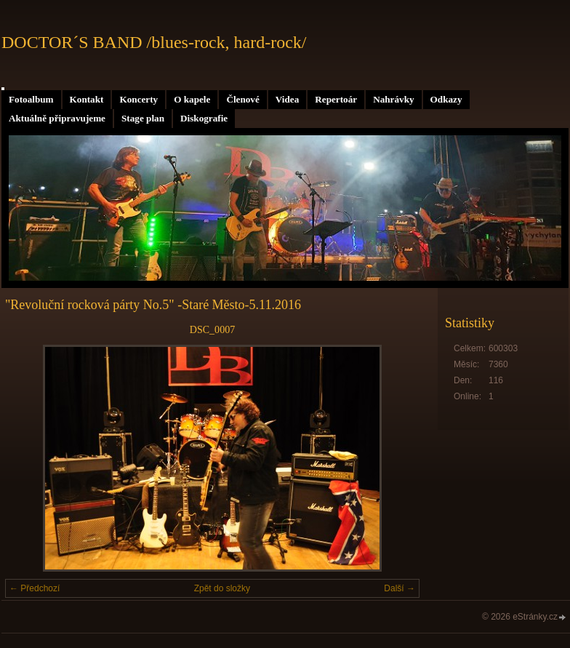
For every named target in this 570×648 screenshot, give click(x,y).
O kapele (192, 99)
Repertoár (336, 99)
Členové (242, 99)
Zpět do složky (222, 588)
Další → (399, 588)
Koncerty (138, 99)
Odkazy (446, 99)
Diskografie (204, 118)
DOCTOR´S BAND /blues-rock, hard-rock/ (154, 42)
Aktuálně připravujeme (57, 118)
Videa (287, 99)
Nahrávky (393, 99)
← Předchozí (34, 588)
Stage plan (142, 118)
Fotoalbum (31, 99)
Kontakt (87, 99)
